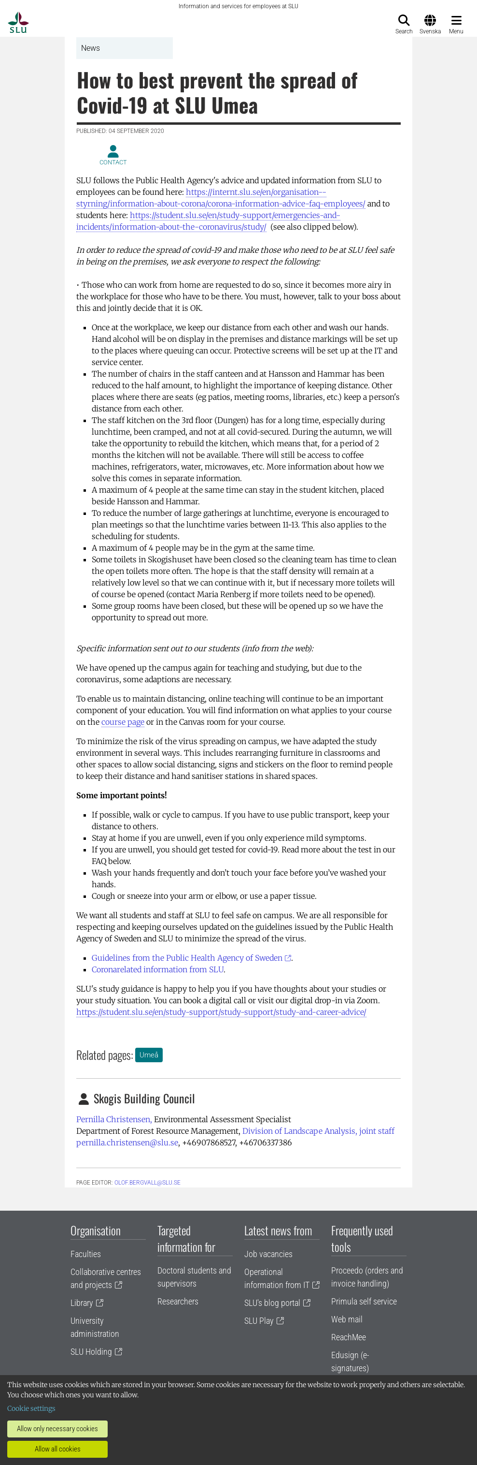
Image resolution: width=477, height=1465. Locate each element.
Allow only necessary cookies (57, 1428)
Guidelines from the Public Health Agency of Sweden (187, 958)
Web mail (347, 1319)
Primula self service (364, 1301)
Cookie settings (31, 1408)
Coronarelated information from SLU (158, 969)
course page (122, 722)
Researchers (177, 1301)
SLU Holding (91, 1352)
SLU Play (259, 1321)
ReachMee (348, 1337)
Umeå (149, 1055)
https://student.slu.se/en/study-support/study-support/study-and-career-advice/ (221, 1012)
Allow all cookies (58, 1449)
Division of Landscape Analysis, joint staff (318, 1131)
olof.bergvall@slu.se (147, 1182)
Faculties (85, 1254)
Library (81, 1303)
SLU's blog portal (272, 1303)
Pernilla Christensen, (114, 1119)
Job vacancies (268, 1254)
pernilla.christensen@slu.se (127, 1142)
